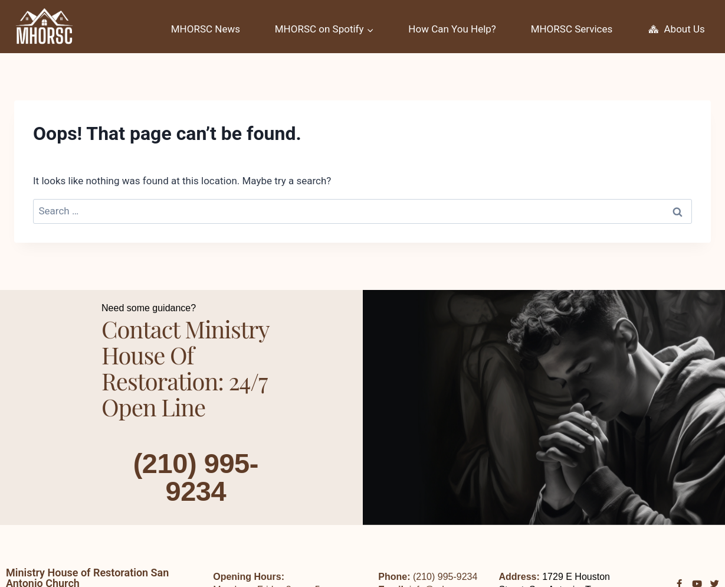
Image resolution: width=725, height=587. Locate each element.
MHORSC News (205, 29)
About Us (676, 29)
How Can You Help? (452, 29)
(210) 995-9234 (195, 476)
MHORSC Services (572, 29)
